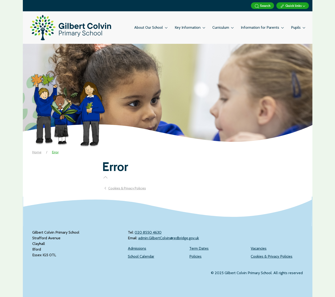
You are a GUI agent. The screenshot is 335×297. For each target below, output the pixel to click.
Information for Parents (262, 27)
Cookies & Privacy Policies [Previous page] (125, 188)
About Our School (151, 27)
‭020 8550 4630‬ (148, 232)
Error (55, 152)
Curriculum (223, 27)
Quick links (292, 6)
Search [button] (262, 6)
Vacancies (258, 248)
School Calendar (141, 256)
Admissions (137, 248)
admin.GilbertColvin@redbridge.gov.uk (168, 238)
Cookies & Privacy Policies (271, 256)
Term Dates (199, 248)
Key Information (190, 27)
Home (36, 152)
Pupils (298, 27)
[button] (105, 177)
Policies (195, 256)
